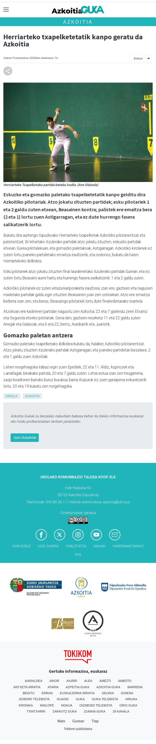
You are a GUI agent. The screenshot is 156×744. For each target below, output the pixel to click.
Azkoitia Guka (108, 687)
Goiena (127, 693)
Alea (88, 681)
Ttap (95, 721)
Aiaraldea (33, 681)
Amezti (105, 681)
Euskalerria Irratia (77, 693)
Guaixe (63, 699)
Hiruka (131, 699)
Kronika (26, 705)
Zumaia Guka (94, 711)
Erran (47, 693)
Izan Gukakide (24, 437)
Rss (78, 555)
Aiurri (71, 681)
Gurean (78, 721)
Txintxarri (36, 711)
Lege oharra (48, 546)
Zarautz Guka (64, 711)
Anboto (124, 681)
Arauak (99, 546)
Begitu (29, 693)
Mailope (47, 705)
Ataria (53, 687)
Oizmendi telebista (96, 705)
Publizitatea (76, 546)
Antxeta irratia (27, 687)
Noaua (66, 705)
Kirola (11, 396)
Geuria (108, 693)
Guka (80, 699)
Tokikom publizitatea (78, 729)
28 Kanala (121, 711)
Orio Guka (128, 705)
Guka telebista (105, 699)
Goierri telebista (34, 699)
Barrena (135, 687)
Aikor (54, 681)
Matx (61, 721)
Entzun (138, 58)
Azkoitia (78, 21)
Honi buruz (21, 546)
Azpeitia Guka (77, 687)
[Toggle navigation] (6, 10)
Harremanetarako (128, 546)
